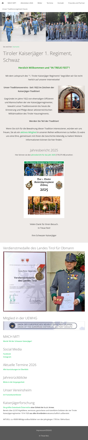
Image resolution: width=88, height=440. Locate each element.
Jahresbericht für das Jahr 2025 (43, 155)
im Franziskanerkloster (12, 395)
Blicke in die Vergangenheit (13, 382)
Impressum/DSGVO (44, 430)
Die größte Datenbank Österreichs (17, 407)
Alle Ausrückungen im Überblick (15, 369)
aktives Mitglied (28, 132)
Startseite (16, 47)
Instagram (7, 357)
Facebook (7, 354)
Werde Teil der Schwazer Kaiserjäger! (17, 341)
